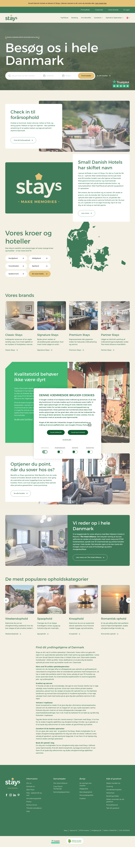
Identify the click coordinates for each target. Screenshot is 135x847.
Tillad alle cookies (78, 432)
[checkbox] (45, 450)
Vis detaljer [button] (67, 440)
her (89, 425)
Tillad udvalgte (55, 432)
